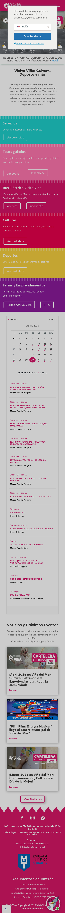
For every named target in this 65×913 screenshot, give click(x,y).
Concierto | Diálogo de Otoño (26, 579)
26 (51, 354)
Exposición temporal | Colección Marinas (28, 479)
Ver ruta (12, 206)
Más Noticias (32, 799)
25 (45, 354)
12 (51, 343)
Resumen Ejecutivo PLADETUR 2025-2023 (32, 897)
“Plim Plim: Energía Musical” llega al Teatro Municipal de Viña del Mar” (30, 729)
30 (32, 359)
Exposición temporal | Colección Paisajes (28, 461)
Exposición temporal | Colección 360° (30, 496)
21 (20, 354)
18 (45, 349)
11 (45, 343)
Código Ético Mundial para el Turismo (32, 889)
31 (20, 338)
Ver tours (13, 173)
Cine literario (17, 512)
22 (26, 354)
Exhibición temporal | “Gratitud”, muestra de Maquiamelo (28, 443)
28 (20, 359)
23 (32, 354)
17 (39, 349)
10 (39, 343)
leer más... (14, 690)
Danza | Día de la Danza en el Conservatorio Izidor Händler (26, 561)
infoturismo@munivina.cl (32, 847)
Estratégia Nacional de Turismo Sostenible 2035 (32, 893)
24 (39, 354)
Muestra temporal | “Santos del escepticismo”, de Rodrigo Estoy (27, 406)
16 (32, 349)
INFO (47, 304)
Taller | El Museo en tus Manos (26, 544)
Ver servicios (15, 137)
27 (14, 359)
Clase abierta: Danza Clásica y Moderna (31, 528)
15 (26, 349)
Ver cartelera (15, 241)
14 (20, 349)
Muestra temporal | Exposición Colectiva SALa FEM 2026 (27, 388)
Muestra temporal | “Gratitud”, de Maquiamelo (28, 424)
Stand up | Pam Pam (20, 595)
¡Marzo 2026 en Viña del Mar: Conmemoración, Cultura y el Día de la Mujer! (31, 777)
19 (51, 349)
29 (26, 359)
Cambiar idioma (32, 36)
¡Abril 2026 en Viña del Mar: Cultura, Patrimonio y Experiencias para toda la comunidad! (30, 679)
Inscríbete (38, 173)
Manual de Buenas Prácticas (32, 885)
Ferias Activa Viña (19, 304)
